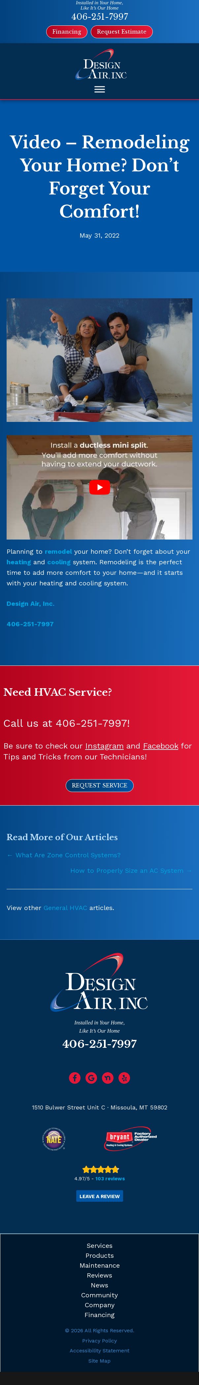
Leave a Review (100, 1196)
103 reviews (110, 1179)
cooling (59, 562)
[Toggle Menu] (99, 89)
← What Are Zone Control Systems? (64, 855)
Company (100, 1305)
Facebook (160, 746)
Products (99, 1255)
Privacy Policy (99, 1341)
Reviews (99, 1275)
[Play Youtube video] (99, 487)
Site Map (99, 1361)
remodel (58, 551)
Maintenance (100, 1265)
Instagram (104, 746)
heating (19, 562)
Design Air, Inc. (30, 603)
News (99, 1285)
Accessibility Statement (99, 1350)
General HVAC (65, 908)
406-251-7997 (99, 17)
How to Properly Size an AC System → (131, 870)
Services (100, 1245)
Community (99, 1295)
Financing (99, 1314)
